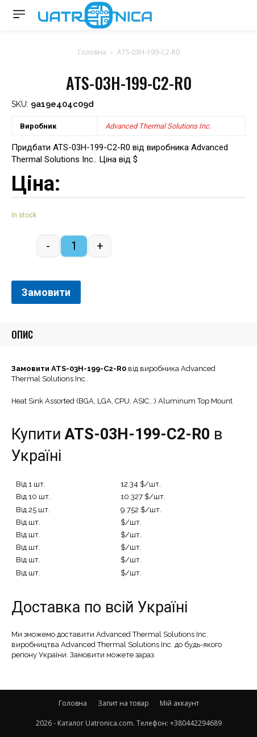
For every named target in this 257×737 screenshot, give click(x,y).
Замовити (46, 292)
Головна (92, 52)
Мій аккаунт (179, 703)
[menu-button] (19, 14)
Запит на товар (123, 703)
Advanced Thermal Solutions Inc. (158, 126)
